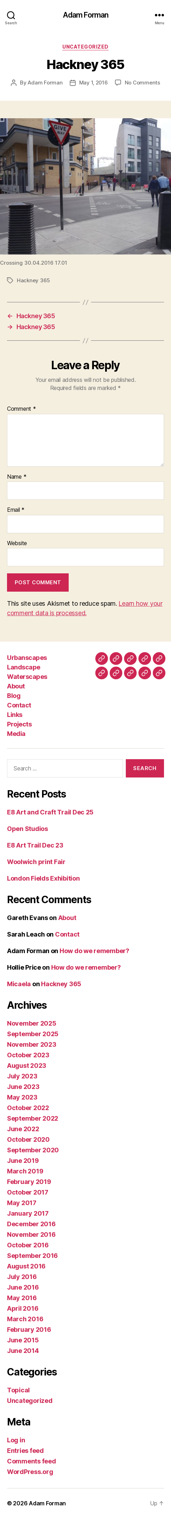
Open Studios (27, 828)
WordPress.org (30, 1471)
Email (16, 510)
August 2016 (26, 1266)
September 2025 (33, 1034)
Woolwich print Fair (36, 861)
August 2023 (26, 1065)
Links (14, 714)
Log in (16, 1440)
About (16, 686)
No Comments (142, 82)
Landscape (23, 667)
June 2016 (23, 1287)
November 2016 (31, 1234)
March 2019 (25, 1171)
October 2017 (27, 1192)
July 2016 (22, 1276)
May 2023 (22, 1097)
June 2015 (23, 1340)
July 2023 (22, 1076)
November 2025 (31, 1023)
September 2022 (32, 1118)
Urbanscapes (27, 657)
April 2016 (22, 1308)
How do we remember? (94, 951)
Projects (19, 724)
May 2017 (21, 1203)
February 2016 (29, 1329)
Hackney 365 (33, 280)
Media (16, 733)
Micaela (19, 984)
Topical (18, 1390)
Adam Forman (85, 15)
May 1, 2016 (93, 82)
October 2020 (28, 1139)
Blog (13, 695)
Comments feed (31, 1461)
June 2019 (23, 1160)
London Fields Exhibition (43, 878)
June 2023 (23, 1086)
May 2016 (22, 1298)
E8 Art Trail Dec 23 (35, 845)
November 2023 (31, 1044)
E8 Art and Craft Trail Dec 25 (50, 812)
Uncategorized (85, 47)
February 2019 (29, 1181)
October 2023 (28, 1055)
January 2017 (28, 1213)
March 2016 (25, 1319)
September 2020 (33, 1150)
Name (16, 477)
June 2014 (23, 1350)
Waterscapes (27, 676)
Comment (21, 409)
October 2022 (28, 1107)
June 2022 (23, 1129)
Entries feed (25, 1450)
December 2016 (31, 1224)
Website (17, 543)
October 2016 (28, 1245)
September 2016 (32, 1255)
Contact (19, 705)
